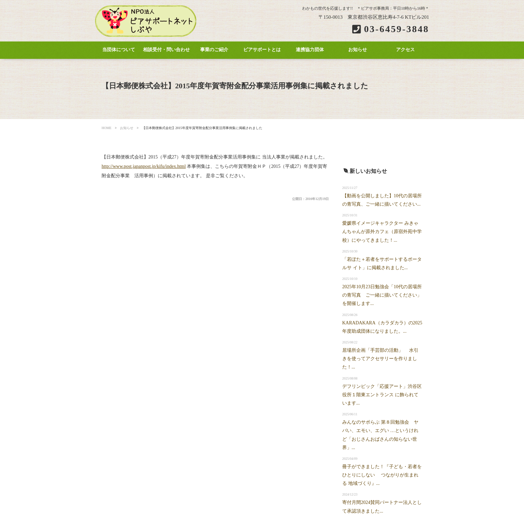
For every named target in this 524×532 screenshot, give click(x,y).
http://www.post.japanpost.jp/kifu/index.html (144, 166)
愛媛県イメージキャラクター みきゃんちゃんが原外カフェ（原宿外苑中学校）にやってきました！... (382, 231)
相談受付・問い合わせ (166, 49)
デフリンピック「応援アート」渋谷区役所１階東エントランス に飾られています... (382, 395)
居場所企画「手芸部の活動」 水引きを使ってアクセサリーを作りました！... (380, 358)
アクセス (405, 49)
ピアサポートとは (262, 49)
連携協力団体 (310, 49)
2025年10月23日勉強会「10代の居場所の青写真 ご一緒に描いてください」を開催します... (382, 295)
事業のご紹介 (214, 49)
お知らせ (357, 49)
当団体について (118, 49)
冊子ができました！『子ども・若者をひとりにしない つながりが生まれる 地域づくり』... (382, 475)
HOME (106, 128)
